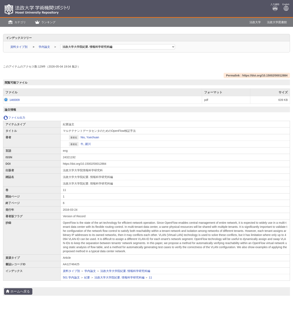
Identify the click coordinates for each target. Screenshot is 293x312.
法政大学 (255, 22)
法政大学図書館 (277, 22)
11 (150, 277)
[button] (16, 22)
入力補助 (274, 7)
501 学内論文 (71, 277)
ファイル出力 (14, 117)
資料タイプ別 (19, 46)
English (285, 7)
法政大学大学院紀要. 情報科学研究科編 (125, 271)
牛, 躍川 (86, 144)
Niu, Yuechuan (90, 137)
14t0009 (10, 99)
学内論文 (45, 46)
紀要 (87, 277)
